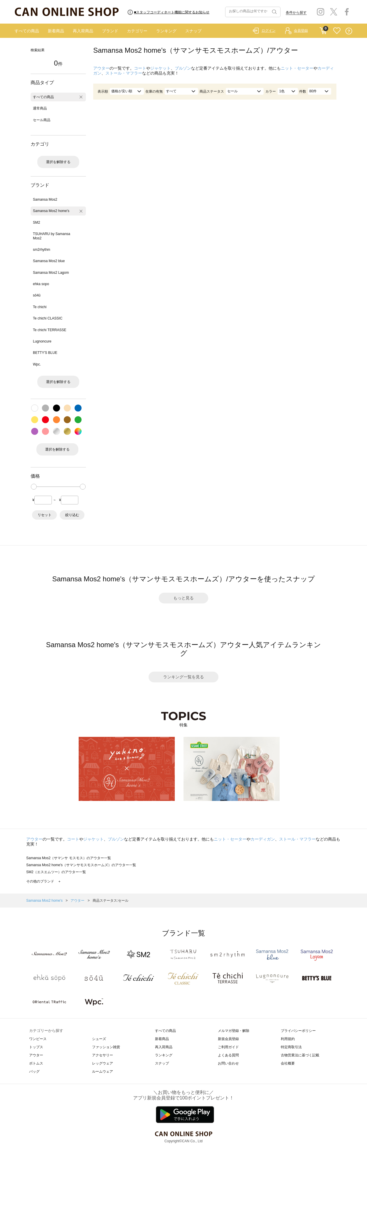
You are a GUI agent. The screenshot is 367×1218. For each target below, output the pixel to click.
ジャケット (160, 68)
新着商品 (56, 31)
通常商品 (40, 108)
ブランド (110, 31)
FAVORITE (336, 31)
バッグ (34, 1071)
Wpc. (37, 364)
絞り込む (72, 515)
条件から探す (296, 12)
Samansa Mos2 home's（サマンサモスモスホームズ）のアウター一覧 (81, 865)
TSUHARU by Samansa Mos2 (51, 236)
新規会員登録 (228, 1039)
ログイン (269, 31)
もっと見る (183, 598)
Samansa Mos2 (45, 199)
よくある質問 (228, 1055)
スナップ (193, 31)
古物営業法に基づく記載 (300, 1055)
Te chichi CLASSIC (47, 318)
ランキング (166, 31)
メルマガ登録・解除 (233, 1031)
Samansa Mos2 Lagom (51, 273)
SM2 (36, 222)
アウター (101, 68)
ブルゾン (183, 68)
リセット (45, 515)
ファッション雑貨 (106, 1047)
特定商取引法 (291, 1047)
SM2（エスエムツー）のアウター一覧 (56, 872)
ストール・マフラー (123, 73)
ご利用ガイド (228, 1047)
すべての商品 (27, 31)
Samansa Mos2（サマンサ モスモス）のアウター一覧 (68, 858)
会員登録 (301, 31)
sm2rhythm (41, 250)
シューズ (99, 1039)
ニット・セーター (297, 68)
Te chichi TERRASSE (49, 330)
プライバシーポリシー (298, 1031)
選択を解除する (58, 162)
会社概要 (288, 1063)
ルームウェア (102, 1071)
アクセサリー (102, 1055)
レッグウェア (102, 1063)
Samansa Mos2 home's (51, 211)
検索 (274, 12)
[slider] (34, 487)
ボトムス (36, 1063)
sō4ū (36, 295)
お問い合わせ (228, 1063)
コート (140, 68)
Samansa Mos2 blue (49, 261)
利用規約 (288, 1039)
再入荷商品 (83, 31)
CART (323, 29)
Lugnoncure (42, 341)
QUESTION (348, 31)
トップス (36, 1047)
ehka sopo (41, 284)
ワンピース (38, 1039)
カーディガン (262, 839)
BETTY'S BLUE (45, 353)
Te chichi (40, 307)
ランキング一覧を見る (183, 677)
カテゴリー (137, 31)
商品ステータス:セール (110, 901)
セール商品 (41, 120)
